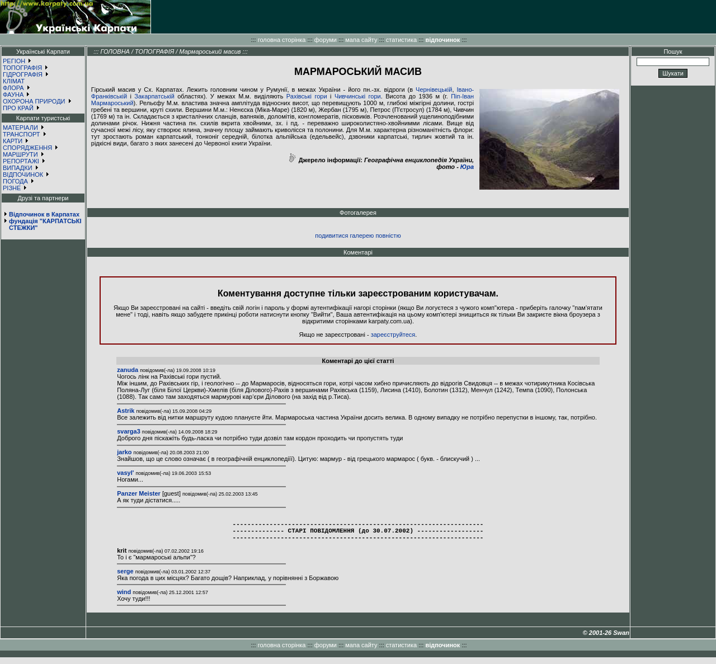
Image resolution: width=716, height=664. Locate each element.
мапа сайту (361, 39)
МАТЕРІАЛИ (20, 127)
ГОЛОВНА (115, 51)
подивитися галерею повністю (358, 235)
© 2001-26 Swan (606, 639)
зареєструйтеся (393, 334)
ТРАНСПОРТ (21, 134)
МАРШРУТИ (20, 154)
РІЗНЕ (12, 188)
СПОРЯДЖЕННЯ (27, 147)
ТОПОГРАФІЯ (22, 67)
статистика (401, 39)
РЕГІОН (14, 61)
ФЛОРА (13, 87)
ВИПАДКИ (17, 167)
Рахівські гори (306, 96)
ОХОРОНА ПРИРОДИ (34, 101)
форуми (325, 39)
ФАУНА (13, 94)
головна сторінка (282, 39)
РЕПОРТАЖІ (21, 161)
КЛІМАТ (14, 81)
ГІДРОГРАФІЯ (23, 74)
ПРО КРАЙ (18, 108)
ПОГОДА (15, 181)
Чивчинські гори (358, 96)
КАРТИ (12, 141)
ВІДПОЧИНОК (23, 174)
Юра (467, 166)
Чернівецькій (434, 89)
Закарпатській (154, 96)
